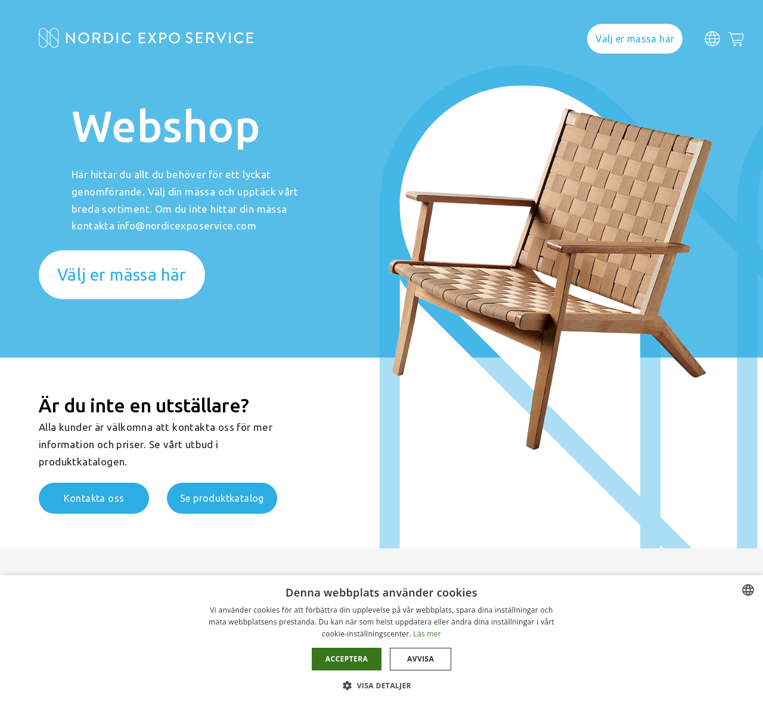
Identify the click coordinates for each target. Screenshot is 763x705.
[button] (381, 685)
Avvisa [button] (420, 659)
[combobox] (748, 590)
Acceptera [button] (346, 659)
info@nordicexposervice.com (186, 225)
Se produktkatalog (222, 498)
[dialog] (381, 640)
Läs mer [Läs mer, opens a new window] (427, 634)
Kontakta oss (94, 498)
